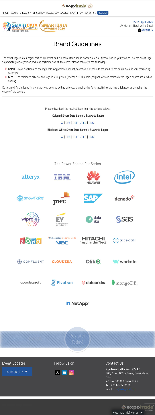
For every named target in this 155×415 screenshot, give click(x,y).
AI (62, 123)
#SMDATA (145, 30)
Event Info (75, 12)
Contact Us (90, 12)
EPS (68, 123)
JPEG (83, 123)
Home (5, 12)
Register (102, 12)
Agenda (14, 12)
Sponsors (38, 12)
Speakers (24, 12)
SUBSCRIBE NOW (17, 372)
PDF (75, 123)
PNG (91, 123)
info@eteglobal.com (124, 389)
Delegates (51, 12)
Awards (64, 12)
